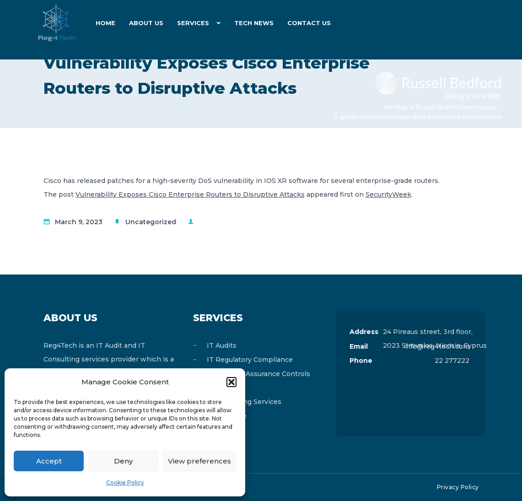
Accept (49, 461)
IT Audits (222, 345)
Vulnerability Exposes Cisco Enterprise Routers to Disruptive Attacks (190, 194)
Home (105, 23)
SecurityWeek (388, 194)
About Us (146, 23)
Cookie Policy (125, 482)
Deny (123, 461)
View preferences (199, 461)
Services (193, 23)
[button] (231, 382)
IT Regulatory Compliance (250, 360)
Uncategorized (150, 222)
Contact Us (309, 23)
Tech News (254, 23)
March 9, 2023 (78, 222)
